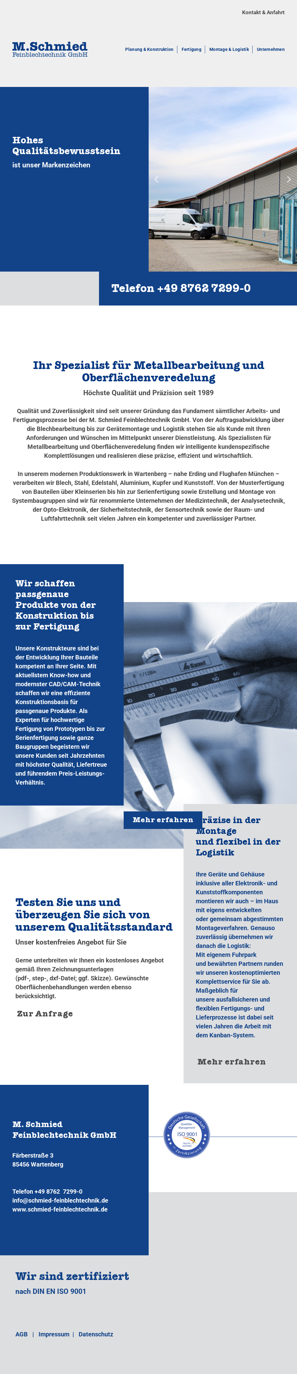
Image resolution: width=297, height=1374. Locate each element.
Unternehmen (271, 49)
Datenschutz (96, 1334)
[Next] (288, 179)
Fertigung (191, 49)
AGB (21, 1334)
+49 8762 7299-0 (58, 1191)
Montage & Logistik (229, 49)
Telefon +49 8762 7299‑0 (181, 290)
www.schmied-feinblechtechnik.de (60, 1209)
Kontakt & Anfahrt (263, 12)
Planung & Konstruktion (149, 49)
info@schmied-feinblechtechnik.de (60, 1200)
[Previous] (157, 179)
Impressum (54, 1334)
